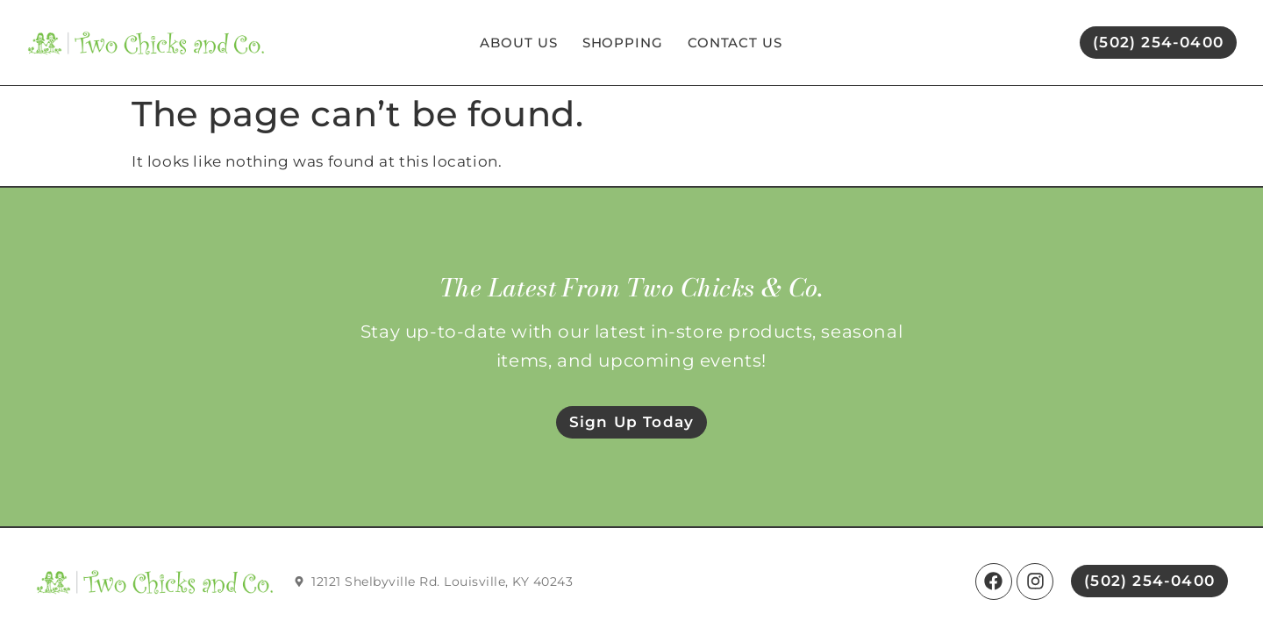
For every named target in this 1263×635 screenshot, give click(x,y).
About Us (518, 42)
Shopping (622, 42)
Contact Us (735, 42)
